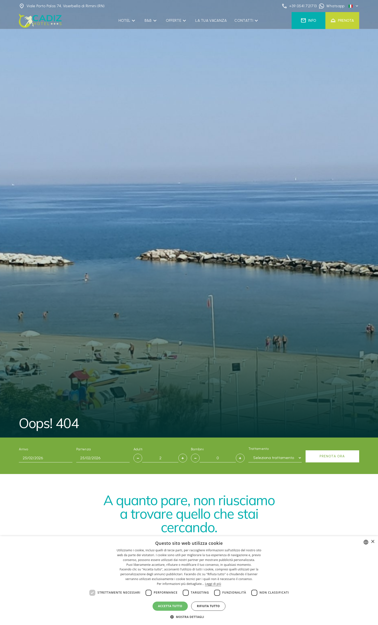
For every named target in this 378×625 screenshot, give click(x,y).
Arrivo (23, 449)
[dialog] (189, 580)
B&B (148, 20)
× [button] (372, 542)
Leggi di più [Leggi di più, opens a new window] (213, 584)
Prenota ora (332, 456)
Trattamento (258, 449)
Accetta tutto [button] (170, 606)
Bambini (197, 449)
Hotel (125, 20)
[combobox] (366, 542)
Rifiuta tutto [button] (208, 606)
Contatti (243, 20)
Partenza (83, 449)
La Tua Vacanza (211, 20)
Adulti (137, 449)
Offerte (173, 20)
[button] (189, 616)
